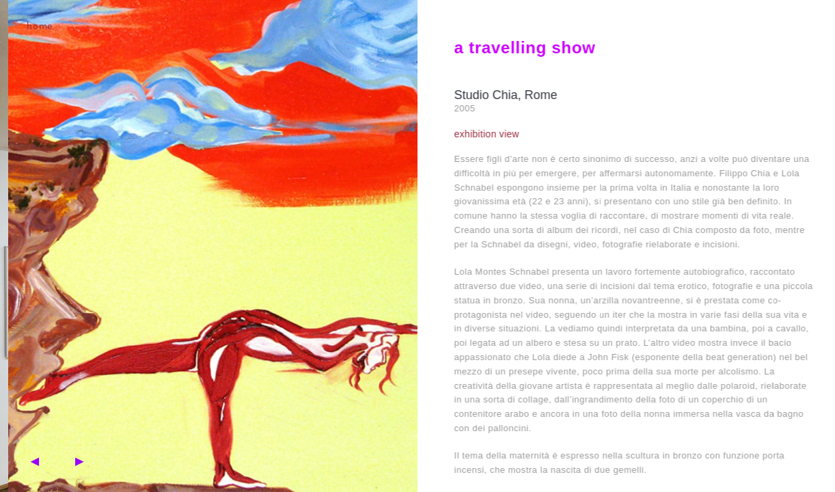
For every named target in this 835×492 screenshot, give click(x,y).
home (36, 25)
